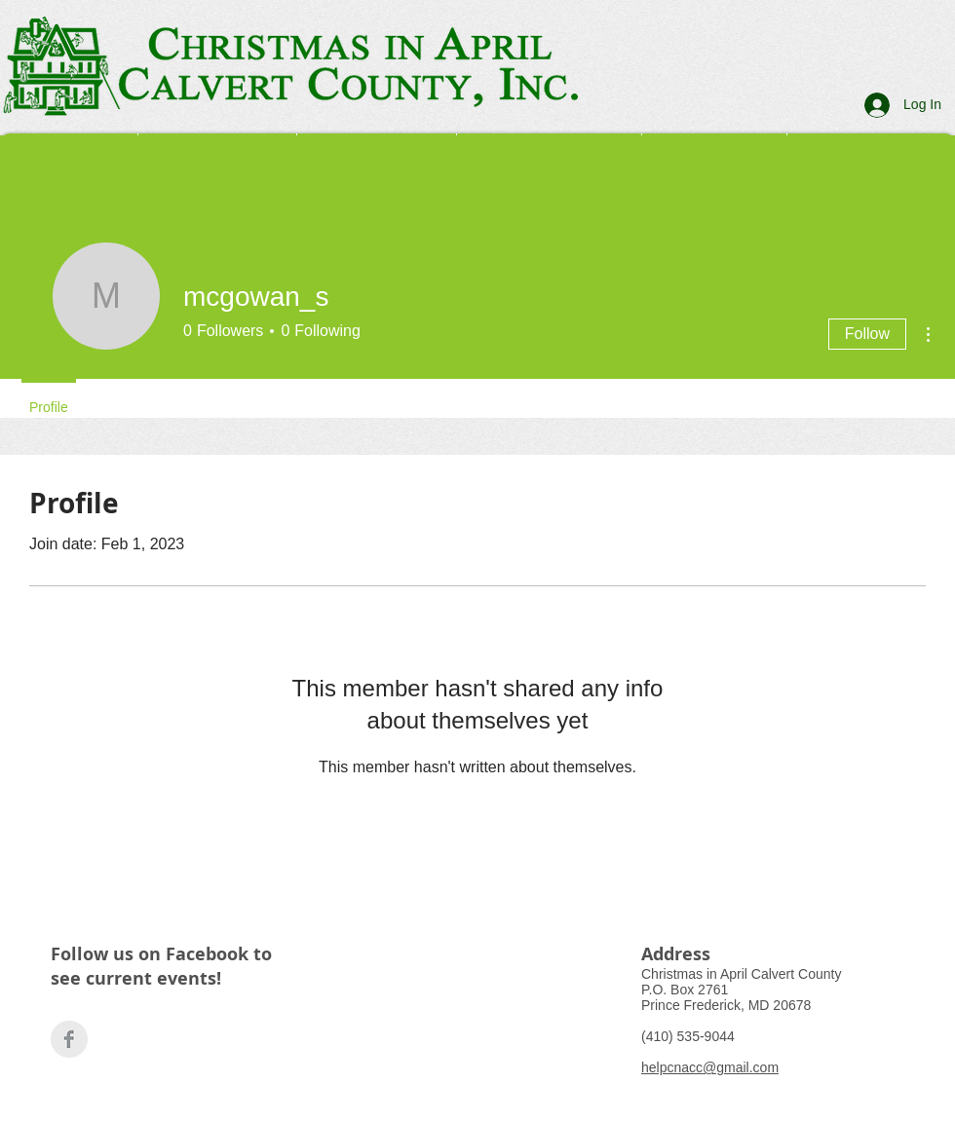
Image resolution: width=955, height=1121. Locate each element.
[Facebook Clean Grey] (69, 1039)
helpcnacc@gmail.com (710, 1067)
